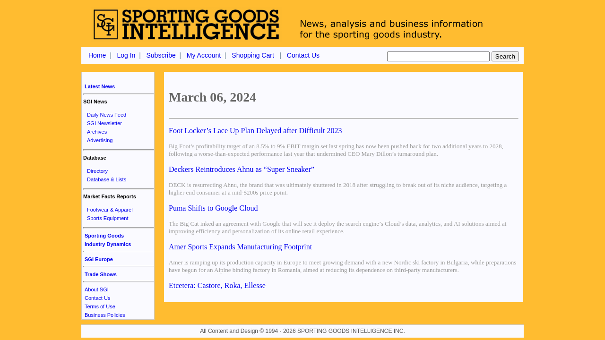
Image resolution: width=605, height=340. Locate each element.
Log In (126, 55)
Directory (97, 171)
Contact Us (303, 55)
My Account (204, 55)
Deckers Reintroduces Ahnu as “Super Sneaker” (241, 169)
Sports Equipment (107, 218)
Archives (97, 132)
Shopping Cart (253, 55)
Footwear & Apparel (110, 209)
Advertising (99, 140)
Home (97, 55)
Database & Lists (106, 179)
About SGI (97, 289)
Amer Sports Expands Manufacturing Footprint (240, 247)
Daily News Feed (106, 115)
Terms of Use (100, 306)
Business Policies (105, 315)
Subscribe (160, 55)
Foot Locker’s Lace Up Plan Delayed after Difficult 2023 (255, 131)
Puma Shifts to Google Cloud (213, 208)
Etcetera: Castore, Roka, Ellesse (217, 285)
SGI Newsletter (104, 123)
